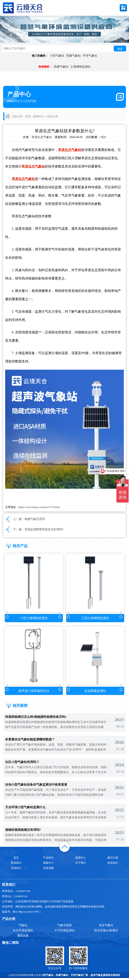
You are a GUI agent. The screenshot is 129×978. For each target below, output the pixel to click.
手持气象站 (90, 55)
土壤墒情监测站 (80, 66)
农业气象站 (106, 925)
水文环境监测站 (23, 930)
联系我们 (113, 862)
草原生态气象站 (42, 137)
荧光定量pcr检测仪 (106, 930)
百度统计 (16, 868)
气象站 (23, 925)
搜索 (120, 48)
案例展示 (16, 862)
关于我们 (80, 862)
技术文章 (52, 116)
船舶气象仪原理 (35, 519)
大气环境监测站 (64, 930)
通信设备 (23, 935)
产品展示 (48, 857)
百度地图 (48, 868)
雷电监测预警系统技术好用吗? (44, 529)
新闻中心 (38, 116)
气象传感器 (64, 925)
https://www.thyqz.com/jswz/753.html (39, 507)
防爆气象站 (73, 55)
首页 (27, 116)
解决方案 (113, 857)
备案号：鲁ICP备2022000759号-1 (21, 911)
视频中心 (48, 862)
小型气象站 (57, 55)
